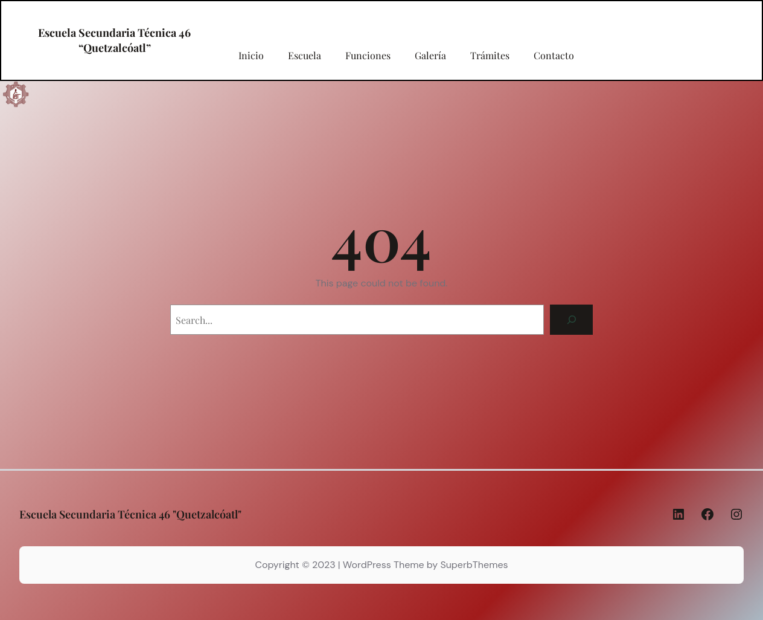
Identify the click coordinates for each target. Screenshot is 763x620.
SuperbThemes (474, 564)
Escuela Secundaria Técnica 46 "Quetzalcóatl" (130, 514)
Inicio (251, 55)
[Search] (571, 319)
